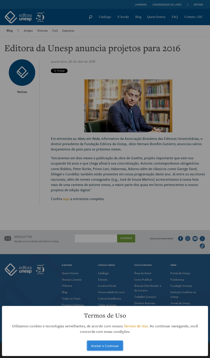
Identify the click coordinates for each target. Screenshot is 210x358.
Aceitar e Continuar (105, 345)
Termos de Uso (136, 326)
